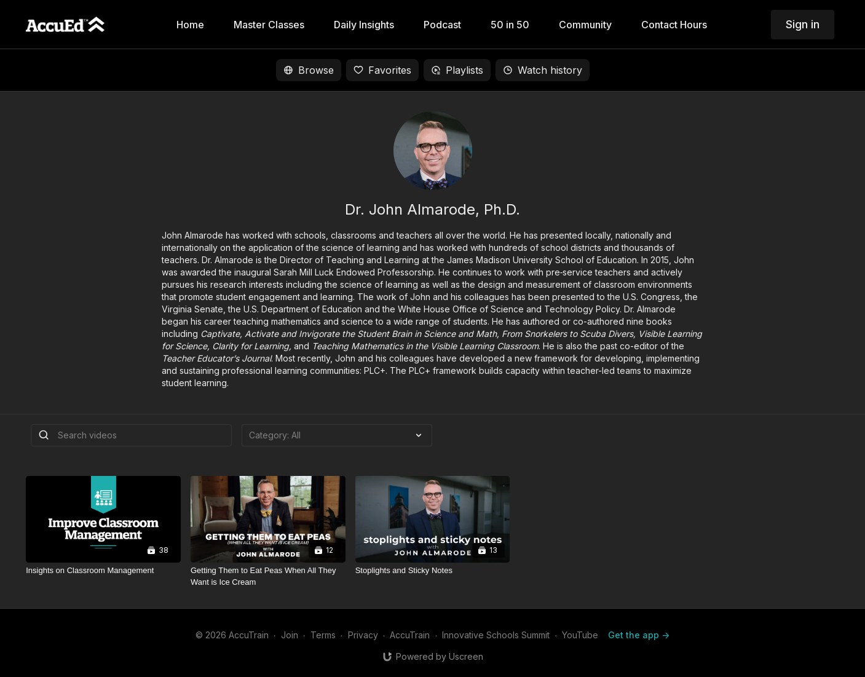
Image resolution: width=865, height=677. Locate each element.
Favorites (382, 70)
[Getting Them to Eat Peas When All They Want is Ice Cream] (268, 576)
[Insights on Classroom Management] (103, 570)
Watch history (542, 70)
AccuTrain (410, 635)
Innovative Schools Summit (496, 635)
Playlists (457, 70)
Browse (308, 70)
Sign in (803, 24)
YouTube (580, 635)
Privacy (363, 635)
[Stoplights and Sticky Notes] (432, 570)
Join (289, 635)
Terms (323, 635)
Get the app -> (638, 635)
